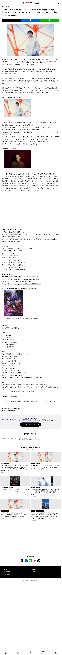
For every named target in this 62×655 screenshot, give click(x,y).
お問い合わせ (7, 574)
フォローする (30, 424)
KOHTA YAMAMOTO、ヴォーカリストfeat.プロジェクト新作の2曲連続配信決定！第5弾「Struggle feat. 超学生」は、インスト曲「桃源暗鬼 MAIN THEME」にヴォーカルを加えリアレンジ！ (15, 468)
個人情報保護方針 (8, 572)
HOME (3, 6)
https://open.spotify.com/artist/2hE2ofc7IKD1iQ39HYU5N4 (24, 284)
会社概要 (34, 569)
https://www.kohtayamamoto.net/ (28, 277)
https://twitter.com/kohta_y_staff (21, 281)
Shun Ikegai (18, 420)
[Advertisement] (30, 539)
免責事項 (34, 572)
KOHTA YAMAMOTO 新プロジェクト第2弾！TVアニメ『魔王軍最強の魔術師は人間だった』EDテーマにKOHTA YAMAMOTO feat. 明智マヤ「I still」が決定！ (14, 514)
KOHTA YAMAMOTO (8, 420)
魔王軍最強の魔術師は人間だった (31, 420)
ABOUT (5, 569)
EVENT (37, 511)
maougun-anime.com (14, 408)
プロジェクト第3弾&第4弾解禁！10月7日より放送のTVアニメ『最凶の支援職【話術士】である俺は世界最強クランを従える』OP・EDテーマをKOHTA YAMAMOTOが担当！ (45, 492)
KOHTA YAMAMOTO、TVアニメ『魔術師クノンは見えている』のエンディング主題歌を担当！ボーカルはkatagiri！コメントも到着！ (45, 467)
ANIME (7, 6)
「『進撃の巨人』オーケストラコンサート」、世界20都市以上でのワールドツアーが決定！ (15, 490)
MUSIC (14, 15)
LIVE (7, 487)
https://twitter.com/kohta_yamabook (28, 279)
